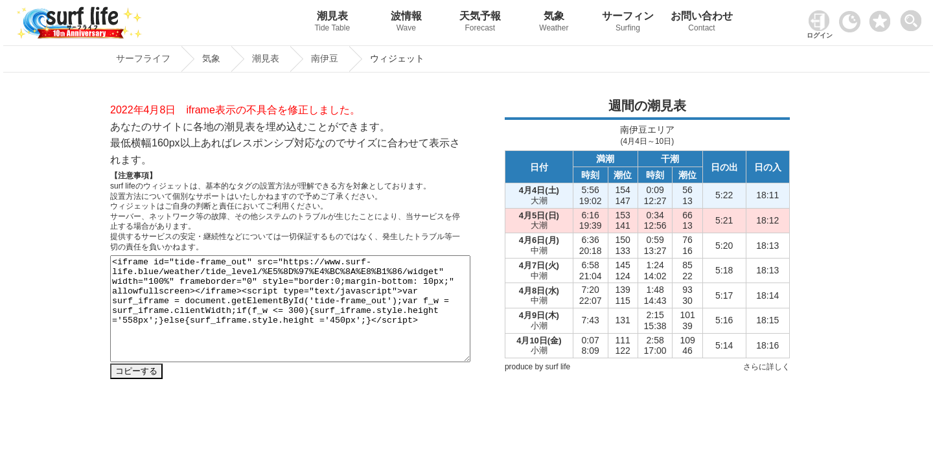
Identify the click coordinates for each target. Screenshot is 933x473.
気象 (554, 23)
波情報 (406, 23)
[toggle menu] (914, 17)
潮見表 (332, 23)
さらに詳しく (766, 366)
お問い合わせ (702, 23)
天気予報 (480, 23)
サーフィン (628, 23)
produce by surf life (537, 366)
